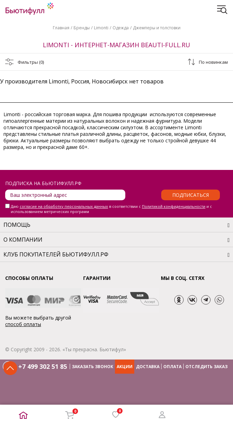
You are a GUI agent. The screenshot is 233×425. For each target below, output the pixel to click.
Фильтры (31, 62)
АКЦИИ (125, 367)
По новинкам (213, 62)
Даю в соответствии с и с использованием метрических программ (111, 209)
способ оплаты (23, 324)
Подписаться (190, 195)
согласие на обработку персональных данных (64, 206)
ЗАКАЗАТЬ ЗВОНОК (92, 367)
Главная (61, 28)
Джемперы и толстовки (157, 28)
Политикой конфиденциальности (173, 206)
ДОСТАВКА (147, 367)
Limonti (101, 28)
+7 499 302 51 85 (42, 366)
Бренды (82, 28)
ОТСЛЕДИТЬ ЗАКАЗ (206, 367)
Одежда (121, 28)
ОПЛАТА (172, 367)
